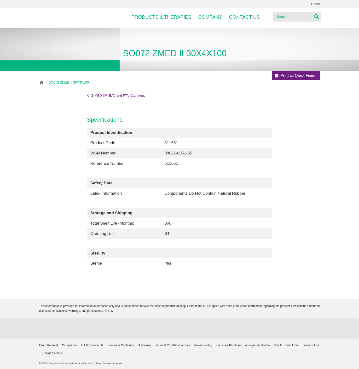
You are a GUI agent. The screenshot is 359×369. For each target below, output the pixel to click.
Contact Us (244, 17)
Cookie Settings (52, 353)
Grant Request (48, 345)
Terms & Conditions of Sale (173, 345)
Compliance (69, 345)
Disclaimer (144, 345)
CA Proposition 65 (92, 345)
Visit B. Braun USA (286, 345)
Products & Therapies (161, 17)
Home (315, 4)
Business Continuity (121, 345)
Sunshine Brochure (228, 345)
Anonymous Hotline (257, 345)
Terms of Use (310, 345)
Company (210, 17)
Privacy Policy (203, 345)
